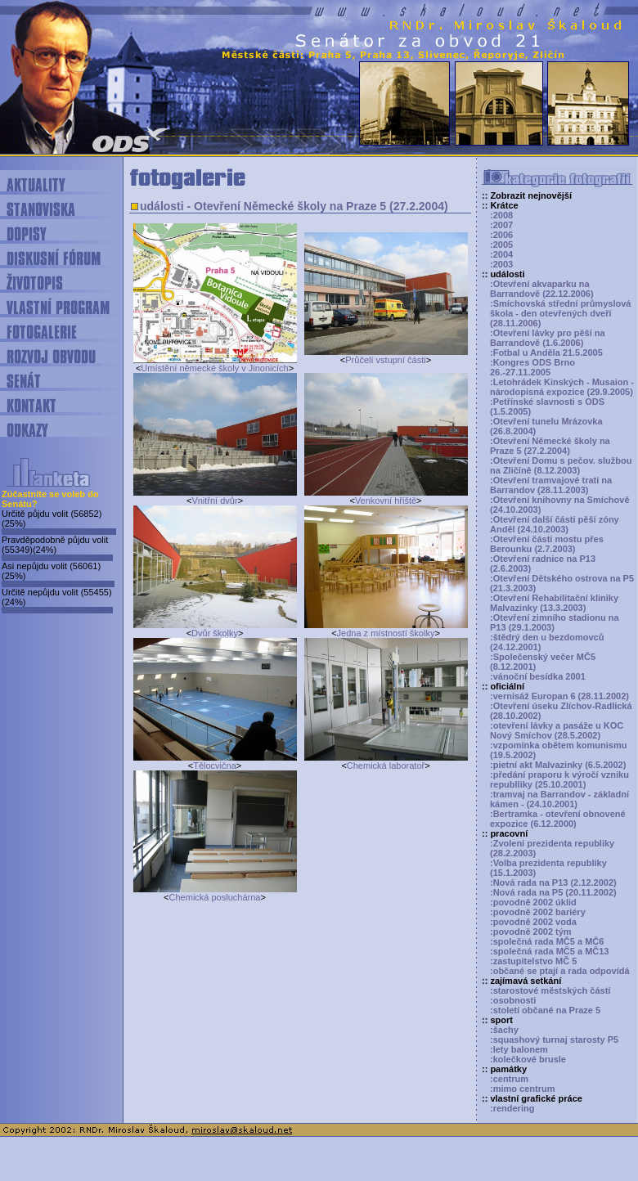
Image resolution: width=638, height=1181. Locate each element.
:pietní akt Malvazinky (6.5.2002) (558, 765)
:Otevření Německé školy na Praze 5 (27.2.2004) (550, 446)
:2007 (501, 225)
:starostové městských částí (550, 990)
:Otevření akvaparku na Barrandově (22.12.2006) (542, 289)
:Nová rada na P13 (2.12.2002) (553, 882)
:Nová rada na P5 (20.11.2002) (553, 892)
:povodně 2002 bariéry (538, 912)
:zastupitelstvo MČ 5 (533, 961)
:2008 (501, 215)
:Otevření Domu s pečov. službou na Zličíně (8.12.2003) (560, 465)
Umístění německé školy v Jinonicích (214, 368)
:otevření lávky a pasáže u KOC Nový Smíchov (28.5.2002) (556, 730)
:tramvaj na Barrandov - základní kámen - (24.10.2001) (559, 799)
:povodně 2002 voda (533, 922)
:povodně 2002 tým (531, 931)
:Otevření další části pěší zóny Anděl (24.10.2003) (554, 524)
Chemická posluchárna (215, 897)
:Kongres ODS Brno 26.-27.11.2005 (532, 367)
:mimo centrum (522, 1088)
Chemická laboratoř (386, 765)
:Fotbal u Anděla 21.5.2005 (546, 352)
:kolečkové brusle (528, 1059)
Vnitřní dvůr (214, 500)
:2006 (501, 235)
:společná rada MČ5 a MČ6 (547, 941)
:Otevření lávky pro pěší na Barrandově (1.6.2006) (547, 338)
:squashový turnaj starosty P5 (554, 1039)
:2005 (501, 244)
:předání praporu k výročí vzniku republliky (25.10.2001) (559, 779)
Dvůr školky (214, 633)
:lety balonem (519, 1049)
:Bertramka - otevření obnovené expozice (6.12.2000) (558, 818)
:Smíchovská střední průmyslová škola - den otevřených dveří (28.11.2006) (560, 313)
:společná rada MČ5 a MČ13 (549, 951)
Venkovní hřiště (385, 500)
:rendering (512, 1108)
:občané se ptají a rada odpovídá (560, 971)
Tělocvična (214, 765)
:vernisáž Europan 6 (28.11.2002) (559, 696)
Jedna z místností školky (386, 633)
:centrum (509, 1079)
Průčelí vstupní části (385, 360)
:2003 (501, 264)
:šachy (504, 1030)
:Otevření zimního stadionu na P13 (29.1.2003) (554, 622)
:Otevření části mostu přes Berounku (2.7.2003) (547, 544)
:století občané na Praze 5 (545, 1010)
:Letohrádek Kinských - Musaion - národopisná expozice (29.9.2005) (562, 387)
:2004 (501, 254)
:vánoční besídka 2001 (538, 676)
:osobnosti (513, 1000)
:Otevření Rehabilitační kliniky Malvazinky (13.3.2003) (554, 603)
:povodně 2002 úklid (533, 902)
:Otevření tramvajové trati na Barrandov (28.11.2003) (551, 485)
